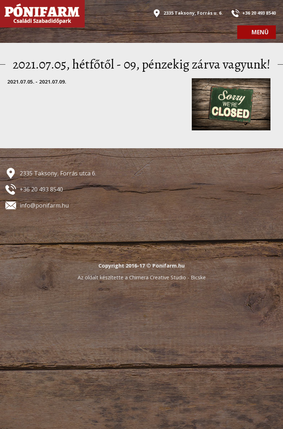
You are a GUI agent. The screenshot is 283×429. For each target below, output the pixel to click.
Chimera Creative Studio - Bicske (167, 277)
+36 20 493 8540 (259, 13)
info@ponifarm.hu (44, 205)
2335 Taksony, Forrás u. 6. (193, 13)
